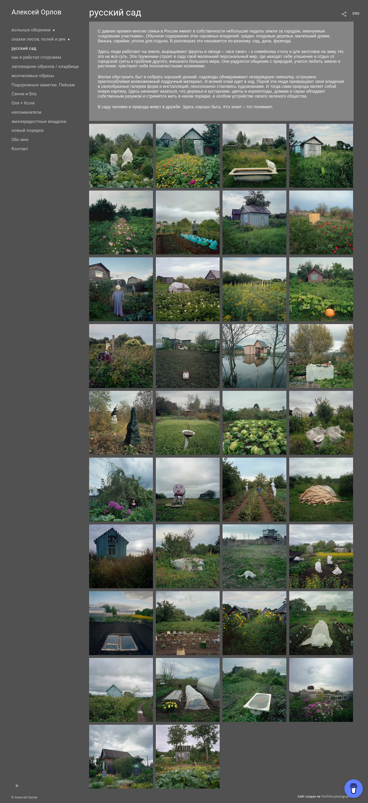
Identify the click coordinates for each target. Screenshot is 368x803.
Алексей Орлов (37, 12)
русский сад (24, 48)
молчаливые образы (33, 75)
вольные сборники (31, 30)
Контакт (20, 148)
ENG (355, 14)
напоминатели (26, 112)
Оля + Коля (23, 103)
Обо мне (20, 139)
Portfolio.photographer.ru (339, 796)
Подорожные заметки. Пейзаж (43, 84)
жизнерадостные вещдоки (39, 121)
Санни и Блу (24, 93)
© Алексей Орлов (24, 797)
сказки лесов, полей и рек (39, 39)
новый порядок (28, 130)
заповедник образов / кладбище (45, 66)
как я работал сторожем (36, 57)
